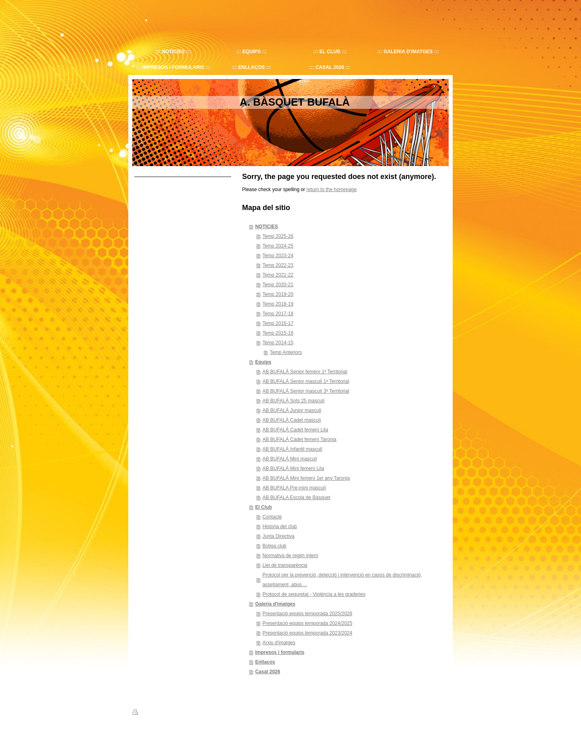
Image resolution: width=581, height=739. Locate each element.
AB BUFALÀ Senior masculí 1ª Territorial (305, 381)
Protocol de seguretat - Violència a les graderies (313, 594)
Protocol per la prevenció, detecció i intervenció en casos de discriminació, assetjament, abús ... (342, 579)
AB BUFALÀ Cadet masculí (291, 420)
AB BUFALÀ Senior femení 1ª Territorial (304, 372)
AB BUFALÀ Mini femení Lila (293, 468)
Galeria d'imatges (275, 604)
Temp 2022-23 (277, 265)
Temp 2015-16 (277, 333)
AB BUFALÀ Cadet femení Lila (295, 430)
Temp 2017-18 (277, 313)
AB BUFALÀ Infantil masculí (292, 449)
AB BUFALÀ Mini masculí (289, 459)
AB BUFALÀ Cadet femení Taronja (299, 439)
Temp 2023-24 (277, 255)
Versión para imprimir (158, 713)
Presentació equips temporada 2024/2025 (307, 623)
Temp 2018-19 (277, 304)
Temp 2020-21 (277, 284)
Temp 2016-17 (277, 323)
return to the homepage (331, 189)
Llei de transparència (284, 565)
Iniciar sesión (436, 712)
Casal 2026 (267, 671)
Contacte (272, 517)
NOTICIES (266, 226)
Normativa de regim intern (290, 555)
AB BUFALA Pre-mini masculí (294, 488)
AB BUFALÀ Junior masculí (291, 410)
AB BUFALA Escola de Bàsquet (296, 497)
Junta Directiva (278, 536)
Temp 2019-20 (277, 294)
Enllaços (265, 662)
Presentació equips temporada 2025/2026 (307, 613)
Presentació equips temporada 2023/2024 (307, 633)
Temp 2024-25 (277, 246)
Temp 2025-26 (277, 236)
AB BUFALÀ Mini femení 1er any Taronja (306, 478)
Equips (263, 362)
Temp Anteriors (286, 352)
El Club (263, 507)
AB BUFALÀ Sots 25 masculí (293, 401)
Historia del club (279, 526)
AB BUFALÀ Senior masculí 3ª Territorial (305, 391)
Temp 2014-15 (277, 343)
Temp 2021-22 (277, 275)
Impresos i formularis (279, 652)
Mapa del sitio (200, 713)
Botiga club (274, 546)
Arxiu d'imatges (278, 642)
